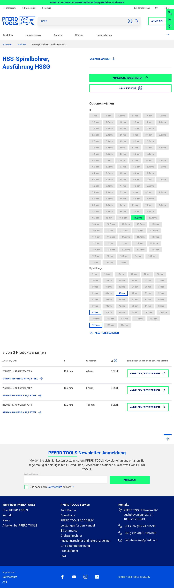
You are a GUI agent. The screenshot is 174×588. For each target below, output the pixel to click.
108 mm (95, 319)
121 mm (95, 325)
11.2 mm (139, 230)
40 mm (109, 293)
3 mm (135, 135)
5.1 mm (121, 160)
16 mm (123, 262)
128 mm (110, 325)
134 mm (124, 325)
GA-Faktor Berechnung (75, 545)
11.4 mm (96, 237)
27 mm (148, 280)
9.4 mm (95, 211)
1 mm (94, 116)
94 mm (122, 312)
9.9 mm (95, 218)
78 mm (135, 306)
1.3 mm (135, 116)
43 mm (122, 293)
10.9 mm (96, 230)
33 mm (122, 287)
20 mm (95, 280)
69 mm (95, 306)
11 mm (110, 230)
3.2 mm (162, 135)
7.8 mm (109, 192)
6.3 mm (123, 173)
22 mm (109, 280)
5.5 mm (95, 167)
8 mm (135, 192)
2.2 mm (95, 128)
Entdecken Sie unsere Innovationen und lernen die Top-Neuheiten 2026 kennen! (87, 2)
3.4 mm (109, 141)
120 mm (153, 319)
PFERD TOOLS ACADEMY (77, 520)
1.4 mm (148, 116)
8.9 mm (109, 205)
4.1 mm (135, 148)
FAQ (63, 556)
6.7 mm (109, 179)
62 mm (135, 299)
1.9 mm (136, 122)
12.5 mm (111, 250)
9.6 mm (123, 211)
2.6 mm (150, 128)
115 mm (139, 319)
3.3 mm (95, 141)
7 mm (149, 179)
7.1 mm (162, 179)
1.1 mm (107, 116)
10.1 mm (123, 218)
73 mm (109, 306)
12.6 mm (126, 250)
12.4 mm (96, 250)
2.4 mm (123, 128)
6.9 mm (136, 179)
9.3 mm (162, 205)
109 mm (110, 319)
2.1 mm (162, 122)
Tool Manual (68, 510)
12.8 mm (155, 250)
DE (166, 8)
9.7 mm (136, 211)
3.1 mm (148, 135)
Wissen (79, 35)
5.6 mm (109, 167)
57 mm (122, 299)
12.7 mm (140, 250)
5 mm (108, 160)
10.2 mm (138, 218)
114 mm (124, 319)
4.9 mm (95, 160)
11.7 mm (140, 237)
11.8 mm (155, 237)
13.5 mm (124, 256)
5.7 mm (123, 167)
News (6, 520)
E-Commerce (69, 530)
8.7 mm (150, 199)
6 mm (163, 167)
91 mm (109, 312)
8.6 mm (136, 199)
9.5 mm (109, 211)
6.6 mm (95, 179)
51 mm (148, 293)
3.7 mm (150, 141)
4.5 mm (109, 154)
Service (58, 35)
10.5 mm (111, 224)
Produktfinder (69, 551)
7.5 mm (136, 186)
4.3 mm (162, 148)
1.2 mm (121, 116)
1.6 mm (95, 122)
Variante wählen (102, 59)
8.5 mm (123, 199)
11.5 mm (111, 237)
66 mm (161, 299)
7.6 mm (150, 186)
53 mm (95, 299)
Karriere (46, 8)
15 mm (95, 262)
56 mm (109, 299)
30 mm (95, 287)
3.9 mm (109, 148)
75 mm (122, 306)
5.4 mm (162, 160)
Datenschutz (28, 8)
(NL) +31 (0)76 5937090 (137, 533)
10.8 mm (155, 224)
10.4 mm (96, 224)
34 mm (135, 287)
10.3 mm (153, 218)
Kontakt (7, 515)
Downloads (68, 515)
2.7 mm (95, 135)
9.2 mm (148, 205)
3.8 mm (95, 148)
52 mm (161, 293)
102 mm (163, 312)
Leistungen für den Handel (78, 525)
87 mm (95, 312)
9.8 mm (150, 211)
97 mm (135, 312)
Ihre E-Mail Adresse (31, 474)
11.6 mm (126, 237)
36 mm (148, 287)
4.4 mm (95, 154)
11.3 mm (154, 230)
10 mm (109, 218)
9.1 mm (135, 205)
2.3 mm (109, 128)
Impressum (9, 8)
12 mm (110, 243)
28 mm (161, 280)
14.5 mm (152, 256)
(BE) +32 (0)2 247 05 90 (136, 526)
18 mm (160, 274)
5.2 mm (135, 160)
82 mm (161, 306)
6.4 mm (136, 173)
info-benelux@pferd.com (137, 540)
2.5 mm (136, 128)
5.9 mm (150, 167)
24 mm (122, 280)
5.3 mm (148, 160)
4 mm (122, 148)
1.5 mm (162, 116)
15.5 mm (109, 262)
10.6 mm (126, 224)
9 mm (122, 205)
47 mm (135, 293)
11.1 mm (124, 230)
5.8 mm (136, 167)
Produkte (7, 35)
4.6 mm (123, 154)
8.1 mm (148, 192)
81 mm (148, 306)
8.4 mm (109, 199)
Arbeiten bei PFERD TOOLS (19, 525)
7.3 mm (109, 186)
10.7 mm (140, 224)
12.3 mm (154, 243)
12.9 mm (96, 256)
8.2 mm (162, 192)
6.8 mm (123, 179)
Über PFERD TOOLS (15, 510)
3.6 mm (136, 141)
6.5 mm (150, 173)
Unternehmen (104, 35)
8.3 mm (95, 199)
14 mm (138, 256)
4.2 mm (148, 148)
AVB (4, 581)
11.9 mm (96, 243)
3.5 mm (123, 141)
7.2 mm (95, 186)
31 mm (109, 287)
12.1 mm (124, 243)
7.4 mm (123, 186)
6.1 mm (95, 173)
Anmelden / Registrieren (130, 78)
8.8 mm (95, 205)
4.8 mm (150, 154)
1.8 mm (123, 122)
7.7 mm (95, 192)
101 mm (148, 312)
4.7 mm (136, 154)
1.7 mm (109, 122)
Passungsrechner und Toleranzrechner (86, 540)
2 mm (149, 122)
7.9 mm (123, 192)
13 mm (110, 256)
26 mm (135, 280)
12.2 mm (139, 243)
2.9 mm (123, 135)
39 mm (95, 293)
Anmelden (130, 480)
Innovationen (33, 35)
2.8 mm (109, 135)
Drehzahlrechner (71, 535)
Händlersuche (142, 8)
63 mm (148, 299)
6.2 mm (109, 173)
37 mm (161, 287)
